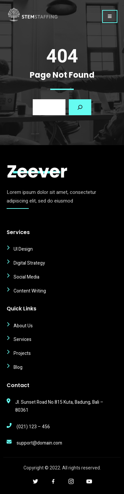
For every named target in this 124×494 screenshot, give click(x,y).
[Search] (80, 107)
